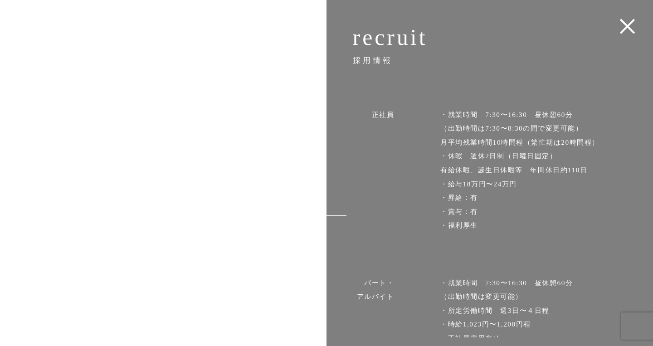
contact (279, 235)
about (283, 155)
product (278, 175)
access (280, 195)
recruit (280, 215)
